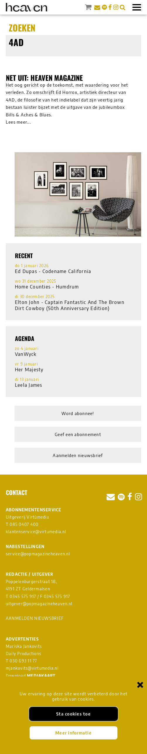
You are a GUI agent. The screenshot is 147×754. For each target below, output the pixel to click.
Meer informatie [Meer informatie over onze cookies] (73, 732)
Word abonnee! (77, 413)
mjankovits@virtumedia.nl (32, 668)
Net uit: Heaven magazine (44, 77)
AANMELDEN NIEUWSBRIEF (35, 618)
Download (31, 675)
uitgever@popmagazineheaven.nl (39, 603)
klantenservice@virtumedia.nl (36, 531)
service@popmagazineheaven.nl (38, 553)
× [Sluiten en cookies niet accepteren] (140, 684)
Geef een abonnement (78, 434)
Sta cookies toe (73, 713)
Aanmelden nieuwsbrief (78, 455)
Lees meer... (18, 122)
